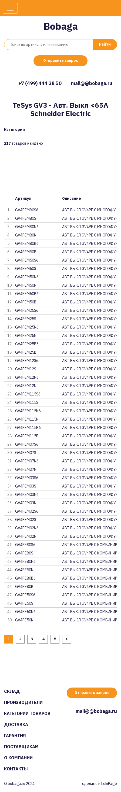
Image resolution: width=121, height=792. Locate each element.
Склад (12, 691)
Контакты (16, 768)
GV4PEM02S (25, 519)
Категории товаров (27, 713)
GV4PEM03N (25, 502)
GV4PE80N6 (25, 561)
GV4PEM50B (25, 302)
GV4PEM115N (27, 419)
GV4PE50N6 (25, 611)
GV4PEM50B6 (27, 293)
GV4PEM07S (25, 452)
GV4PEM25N (25, 335)
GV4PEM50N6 (27, 277)
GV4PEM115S (26, 402)
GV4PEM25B (25, 352)
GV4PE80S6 (25, 544)
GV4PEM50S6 (26, 260)
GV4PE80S (24, 553)
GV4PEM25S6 (26, 310)
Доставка (16, 724)
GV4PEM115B (27, 436)
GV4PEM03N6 (27, 494)
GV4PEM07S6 (26, 444)
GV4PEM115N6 (28, 410)
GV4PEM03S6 (26, 477)
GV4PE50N (24, 620)
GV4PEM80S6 (26, 210)
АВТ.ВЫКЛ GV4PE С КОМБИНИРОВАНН (89, 544)
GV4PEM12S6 (26, 360)
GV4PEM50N (25, 285)
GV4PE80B (24, 586)
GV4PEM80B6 (27, 243)
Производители (23, 702)
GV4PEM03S (25, 486)
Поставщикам (21, 746)
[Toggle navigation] (10, 8)
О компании (18, 757)
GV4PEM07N (25, 469)
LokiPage (109, 783)
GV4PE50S (24, 603)
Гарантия (15, 735)
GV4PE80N (24, 569)
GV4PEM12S (25, 369)
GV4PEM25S (25, 318)
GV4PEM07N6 (27, 461)
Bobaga (60, 26)
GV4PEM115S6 (28, 394)
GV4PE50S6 (25, 595)
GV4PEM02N (25, 536)
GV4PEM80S (25, 218)
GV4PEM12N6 (27, 377)
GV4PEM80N (25, 235)
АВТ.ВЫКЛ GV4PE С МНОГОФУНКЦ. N (89, 210)
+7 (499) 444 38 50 (40, 83)
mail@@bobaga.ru (91, 83)
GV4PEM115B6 (28, 427)
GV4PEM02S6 (26, 511)
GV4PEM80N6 (27, 226)
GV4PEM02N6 (27, 528)
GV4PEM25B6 (27, 343)
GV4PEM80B (25, 251)
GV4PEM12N (25, 385)
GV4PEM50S (25, 268)
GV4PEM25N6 (27, 327)
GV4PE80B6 (25, 578)
